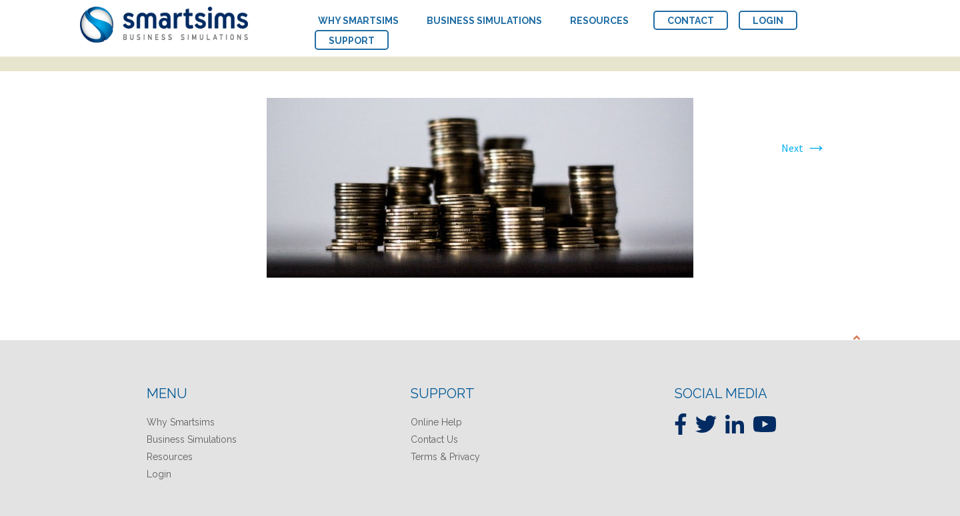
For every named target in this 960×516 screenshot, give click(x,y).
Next (804, 147)
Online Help (436, 422)
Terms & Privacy (445, 456)
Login (159, 474)
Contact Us (434, 439)
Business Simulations (192, 439)
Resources (170, 456)
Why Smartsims (181, 422)
